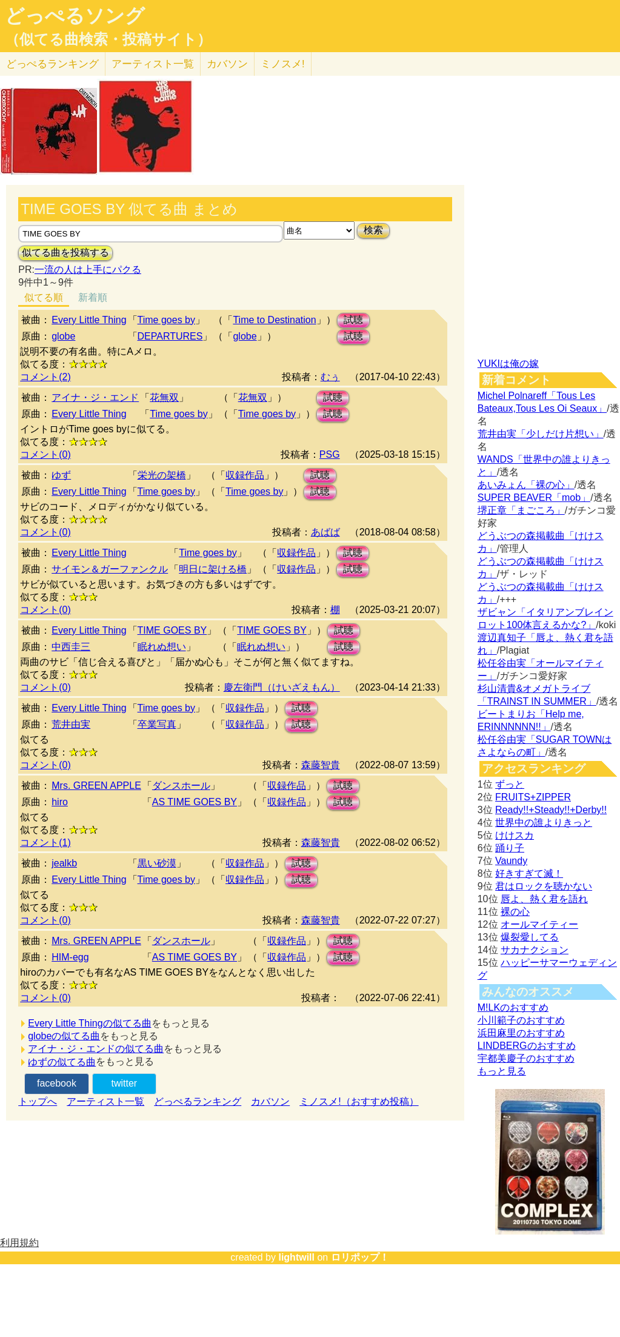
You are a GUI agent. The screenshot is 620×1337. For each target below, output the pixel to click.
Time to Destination (274, 320)
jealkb (64, 863)
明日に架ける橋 (213, 569)
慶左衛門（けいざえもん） (282, 687)
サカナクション (534, 950)
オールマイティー (539, 924)
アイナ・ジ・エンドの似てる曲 (96, 1049)
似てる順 (43, 297)
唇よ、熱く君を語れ (544, 899)
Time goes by (166, 320)
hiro (60, 802)
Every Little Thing (89, 320)
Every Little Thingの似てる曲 (89, 1023)
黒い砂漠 (157, 863)
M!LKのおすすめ (513, 1007)
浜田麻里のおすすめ (521, 1033)
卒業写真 (157, 724)
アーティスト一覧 (105, 1101)
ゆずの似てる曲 (62, 1062)
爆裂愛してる (530, 937)
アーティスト (153, 64)
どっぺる (52, 64)
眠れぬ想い (162, 647)
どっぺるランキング (197, 1101)
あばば (325, 532)
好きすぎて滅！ (529, 873)
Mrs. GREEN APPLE (96, 785)
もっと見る (502, 1071)
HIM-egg (70, 957)
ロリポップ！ (360, 1257)
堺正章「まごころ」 (521, 510)
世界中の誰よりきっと (543, 822)
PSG (329, 454)
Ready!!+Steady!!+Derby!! (551, 810)
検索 (373, 230)
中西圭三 (71, 647)
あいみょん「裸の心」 (526, 485)
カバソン (227, 64)
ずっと (509, 784)
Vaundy (511, 861)
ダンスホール (181, 785)
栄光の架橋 (162, 475)
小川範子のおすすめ (521, 1020)
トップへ (37, 1101)
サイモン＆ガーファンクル (110, 569)
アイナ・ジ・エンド (95, 397)
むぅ (330, 377)
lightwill (296, 1257)
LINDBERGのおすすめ (527, 1045)
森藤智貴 (320, 765)
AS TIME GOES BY (194, 802)
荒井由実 (71, 724)
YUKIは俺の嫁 (508, 363)
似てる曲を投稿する (65, 252)
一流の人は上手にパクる (88, 269)
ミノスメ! (283, 64)
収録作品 (244, 475)
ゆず (61, 475)
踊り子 (509, 848)
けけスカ (514, 835)
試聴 (353, 320)
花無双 (164, 397)
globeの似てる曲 (64, 1036)
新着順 (92, 297)
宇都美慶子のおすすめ (526, 1058)
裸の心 (515, 911)
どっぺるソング (75, 16)
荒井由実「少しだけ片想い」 (541, 434)
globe (63, 336)
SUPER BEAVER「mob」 (534, 497)
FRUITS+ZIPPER (533, 797)
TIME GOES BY (172, 630)
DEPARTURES (170, 336)
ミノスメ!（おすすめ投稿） (358, 1101)
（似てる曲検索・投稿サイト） (108, 39)
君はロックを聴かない (543, 886)
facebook (56, 1083)
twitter (124, 1083)
